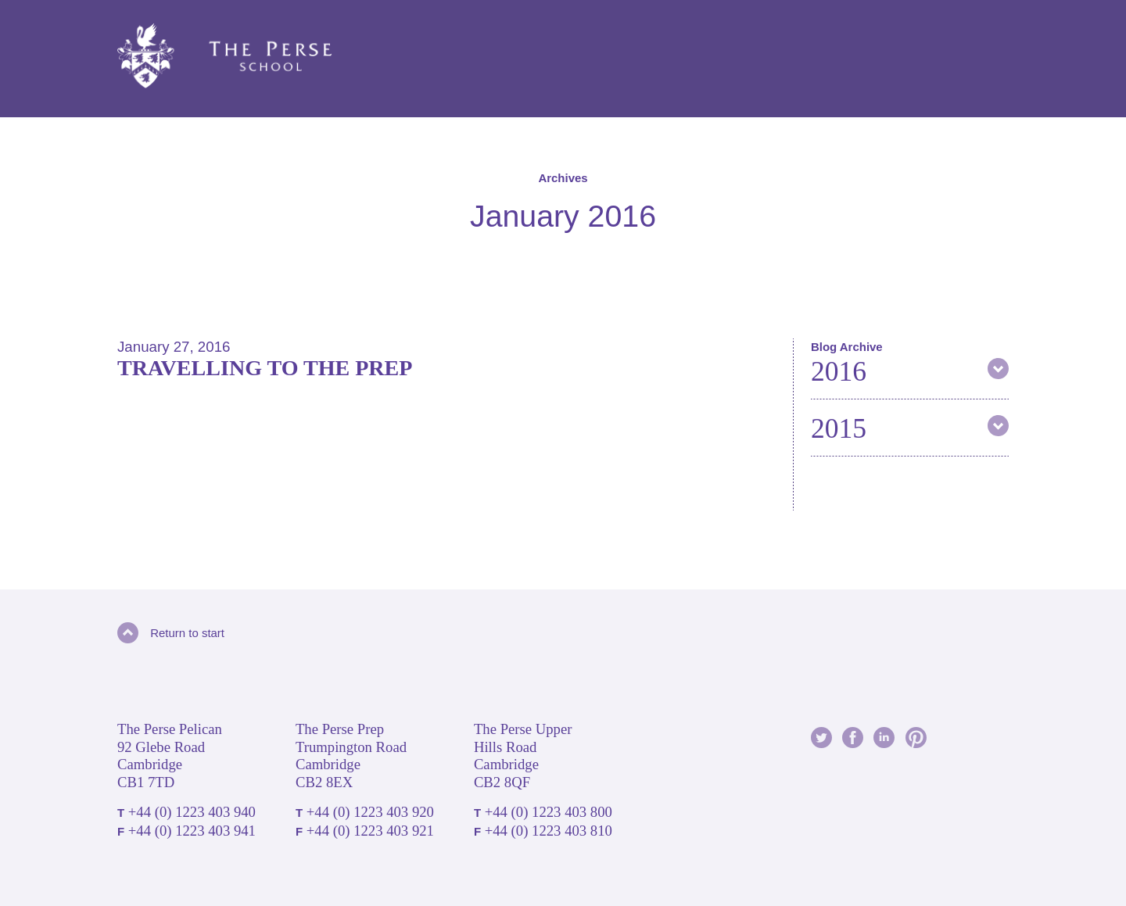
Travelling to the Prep (264, 368)
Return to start (170, 632)
